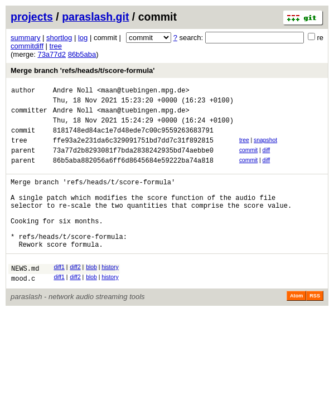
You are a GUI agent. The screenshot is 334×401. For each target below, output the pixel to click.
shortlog (59, 37)
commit (248, 160)
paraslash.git (95, 17)
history (109, 295)
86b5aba (82, 54)
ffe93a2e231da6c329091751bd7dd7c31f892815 (133, 150)
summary (25, 37)
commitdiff (27, 46)
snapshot (265, 148)
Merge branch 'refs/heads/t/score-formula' (82, 70)
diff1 (59, 295)
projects (32, 17)
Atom (296, 327)
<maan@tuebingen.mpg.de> (143, 91)
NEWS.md (25, 298)
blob (91, 295)
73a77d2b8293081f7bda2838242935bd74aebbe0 (133, 162)
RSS (314, 327)
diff (266, 160)
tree (56, 46)
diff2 (75, 295)
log (83, 37)
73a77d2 (51, 54)
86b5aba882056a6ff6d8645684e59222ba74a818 (133, 173)
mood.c (23, 310)
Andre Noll (73, 91)
